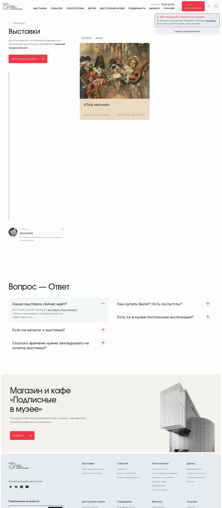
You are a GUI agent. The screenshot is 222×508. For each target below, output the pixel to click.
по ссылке (211, 20)
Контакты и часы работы (163, 477)
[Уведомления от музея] (216, 6)
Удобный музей (194, 469)
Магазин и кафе (159, 481)
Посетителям (75, 8)
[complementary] (36, 235)
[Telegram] (10, 487)
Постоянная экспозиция (93, 469)
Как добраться (158, 486)
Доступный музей (112, 8)
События (56, 8)
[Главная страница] (12, 6)
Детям (92, 8)
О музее (169, 8)
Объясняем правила (196, 477)
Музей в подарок (160, 490)
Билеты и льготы (159, 469)
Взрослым (122, 469)
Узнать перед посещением (164, 473)
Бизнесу (154, 8)
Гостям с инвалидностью (128, 477)
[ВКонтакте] (16, 487)
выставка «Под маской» (62, 309)
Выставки (40, 8)
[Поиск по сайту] (208, 6)
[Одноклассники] (21, 487)
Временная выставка (91, 473)
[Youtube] (27, 487)
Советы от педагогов (196, 473)
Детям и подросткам (126, 473)
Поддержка (124, 501)
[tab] (86, 38)
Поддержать (137, 8)
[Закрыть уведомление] (216, 16)
